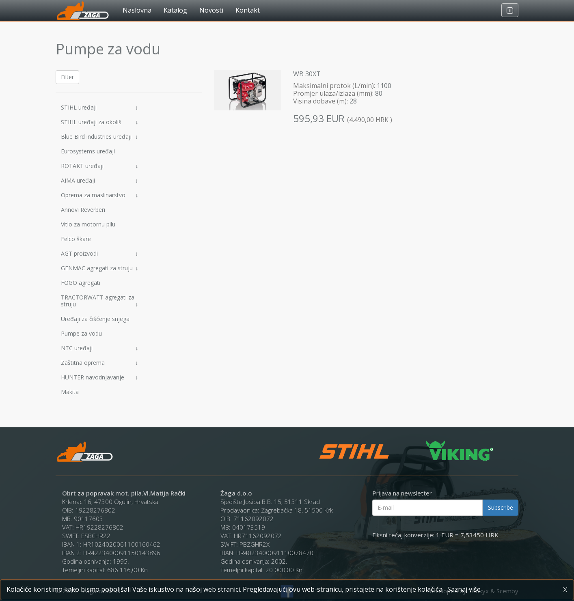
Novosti (211, 10)
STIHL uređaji (99, 107)
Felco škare (76, 239)
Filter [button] (67, 77)
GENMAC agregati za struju (99, 268)
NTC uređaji (99, 348)
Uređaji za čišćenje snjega (95, 319)
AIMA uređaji (99, 180)
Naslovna (137, 10)
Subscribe (500, 507)
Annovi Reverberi (83, 209)
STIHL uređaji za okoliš (99, 122)
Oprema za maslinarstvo (99, 195)
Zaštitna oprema (99, 362)
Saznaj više (464, 589)
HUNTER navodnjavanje (99, 377)
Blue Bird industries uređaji (99, 136)
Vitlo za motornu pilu (88, 224)
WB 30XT (307, 73)
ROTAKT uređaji (99, 166)
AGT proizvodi (99, 253)
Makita (70, 392)
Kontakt (247, 10)
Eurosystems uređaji (88, 151)
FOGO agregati (80, 282)
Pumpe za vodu (81, 333)
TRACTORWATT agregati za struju (99, 300)
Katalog (175, 10)
